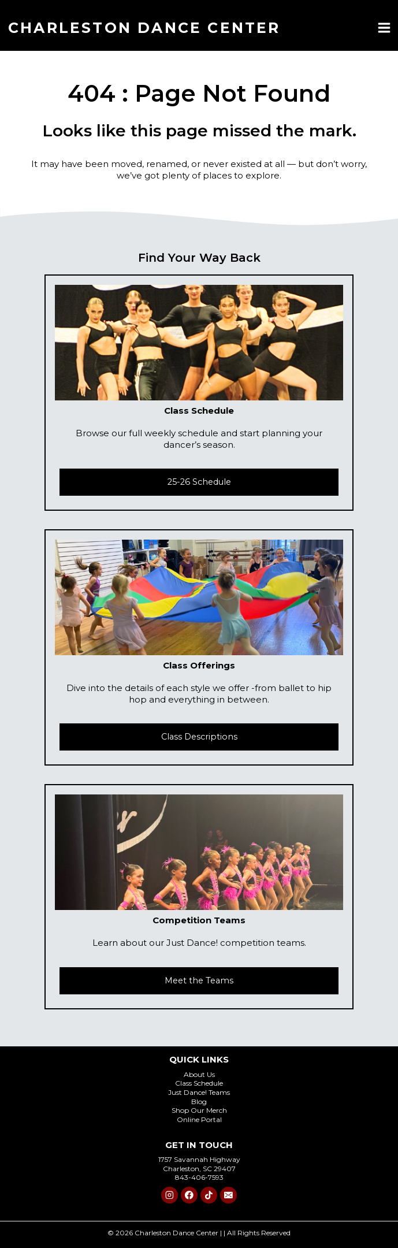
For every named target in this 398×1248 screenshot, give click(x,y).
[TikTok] (208, 1195)
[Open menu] (384, 27)
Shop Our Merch (199, 1110)
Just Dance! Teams (199, 1092)
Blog (199, 1101)
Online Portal (199, 1119)
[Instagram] (169, 1195)
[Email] (228, 1195)
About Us (199, 1074)
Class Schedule (199, 1083)
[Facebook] (189, 1195)
